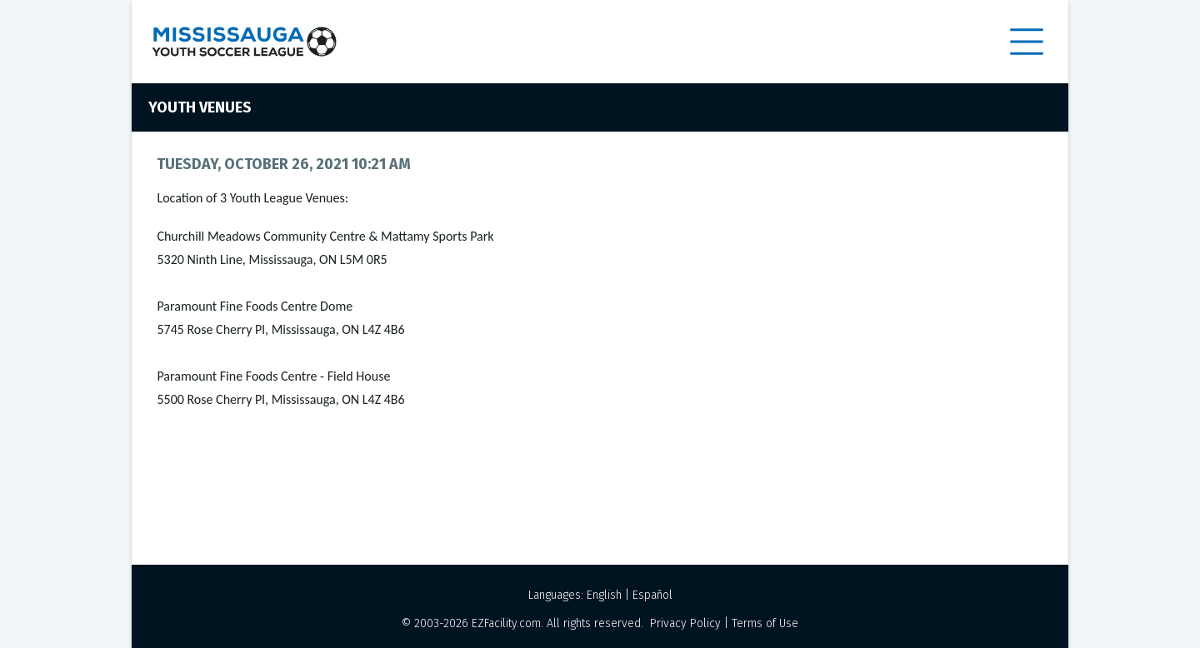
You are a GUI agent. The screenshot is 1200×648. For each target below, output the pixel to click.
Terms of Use (765, 623)
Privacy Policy (685, 623)
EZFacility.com (506, 623)
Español (652, 595)
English (604, 595)
